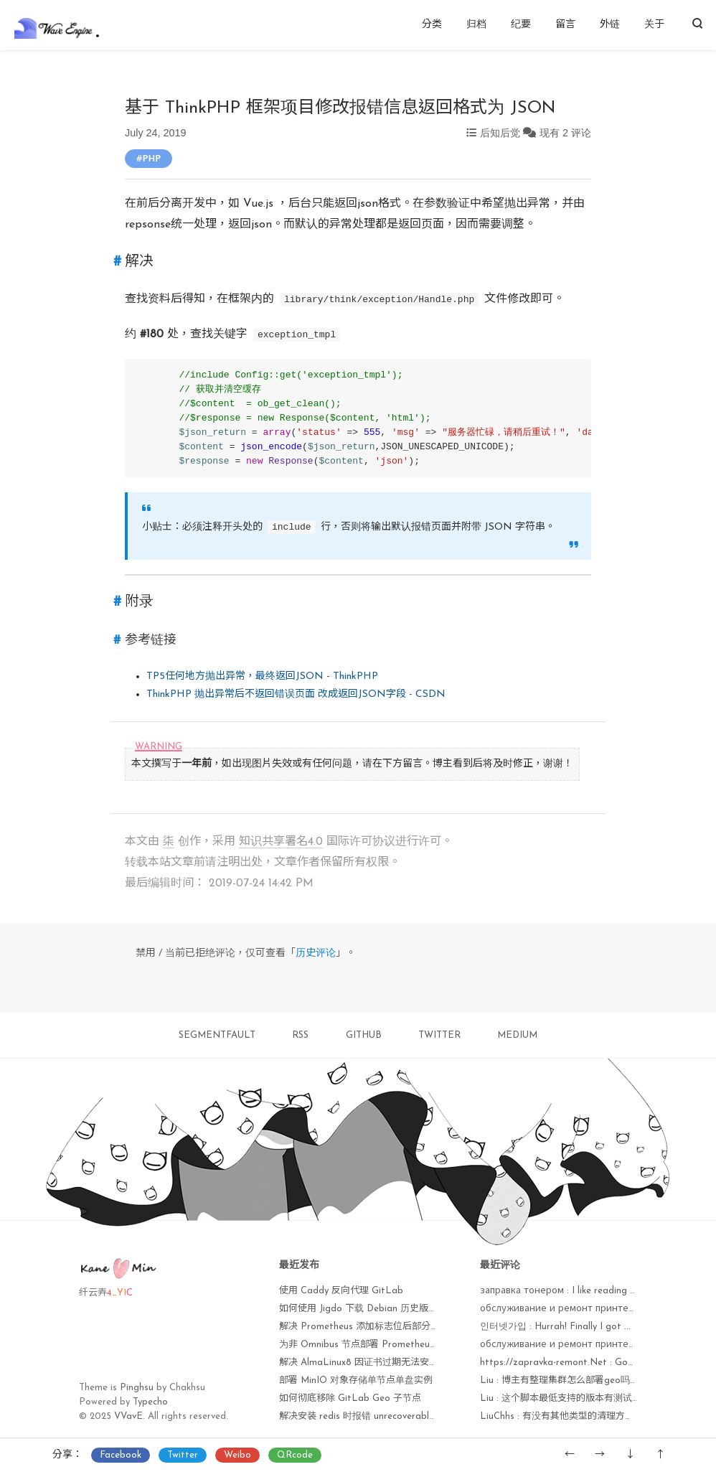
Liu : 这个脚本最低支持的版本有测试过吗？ (570, 1398)
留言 (565, 24)
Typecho (150, 1402)
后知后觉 (500, 133)
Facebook (120, 1455)
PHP (151, 157)
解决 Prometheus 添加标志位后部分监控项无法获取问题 (396, 1326)
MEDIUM (517, 1035)
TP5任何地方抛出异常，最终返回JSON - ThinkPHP (262, 676)
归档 (476, 24)
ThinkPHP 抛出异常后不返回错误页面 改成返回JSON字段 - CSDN (296, 694)
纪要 (521, 24)
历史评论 (316, 953)
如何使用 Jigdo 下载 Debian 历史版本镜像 (367, 1308)
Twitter (182, 1455)
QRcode (295, 1455)
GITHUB (364, 1035)
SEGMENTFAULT (217, 1035)
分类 (432, 24)
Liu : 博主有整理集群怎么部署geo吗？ (559, 1380)
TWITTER (439, 1035)
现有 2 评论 (565, 133)
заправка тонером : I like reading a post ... (574, 1290)
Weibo (237, 1455)
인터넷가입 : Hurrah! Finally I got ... (555, 1326)
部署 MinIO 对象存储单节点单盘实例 (356, 1380)
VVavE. (129, 1416)
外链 (610, 24)
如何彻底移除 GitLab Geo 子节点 (350, 1398)
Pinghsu (137, 1387)
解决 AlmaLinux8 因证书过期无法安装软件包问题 (382, 1362)
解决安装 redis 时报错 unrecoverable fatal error (381, 1416)
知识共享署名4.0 (281, 842)
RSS (300, 1035)
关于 (654, 24)
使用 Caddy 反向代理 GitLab (341, 1290)
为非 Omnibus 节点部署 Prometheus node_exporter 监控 (400, 1344)
